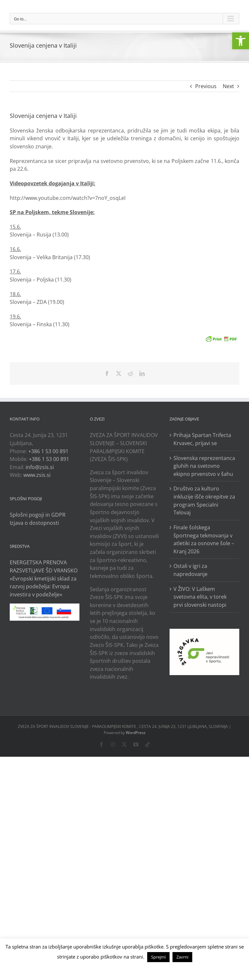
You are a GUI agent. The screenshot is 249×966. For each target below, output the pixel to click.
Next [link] (228, 86)
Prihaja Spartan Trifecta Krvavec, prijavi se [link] (202, 439)
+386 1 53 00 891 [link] (48, 451)
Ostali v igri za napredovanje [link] (190, 570)
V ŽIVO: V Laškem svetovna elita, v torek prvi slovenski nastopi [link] (200, 596)
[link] (240, 40)
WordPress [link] (136, 732)
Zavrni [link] (182, 957)
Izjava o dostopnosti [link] (34, 522)
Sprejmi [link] (158, 957)
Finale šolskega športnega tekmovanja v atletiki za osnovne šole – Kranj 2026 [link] (203, 539)
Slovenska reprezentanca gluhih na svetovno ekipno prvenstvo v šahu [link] (204, 465)
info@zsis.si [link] (40, 467)
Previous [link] (206, 86)
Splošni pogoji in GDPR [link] (37, 514)
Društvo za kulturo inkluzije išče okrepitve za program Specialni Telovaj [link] (204, 500)
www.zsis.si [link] (37, 474)
